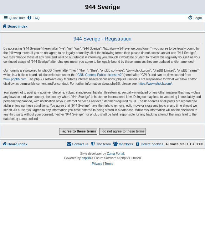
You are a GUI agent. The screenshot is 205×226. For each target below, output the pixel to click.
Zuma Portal (115, 153)
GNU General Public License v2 (99, 75)
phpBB (86, 158)
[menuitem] (33, 18)
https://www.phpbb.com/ (155, 83)
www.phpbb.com (14, 79)
